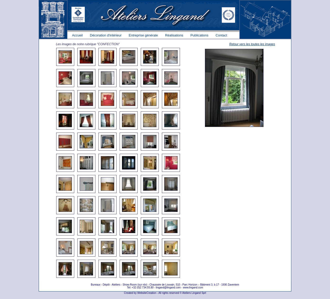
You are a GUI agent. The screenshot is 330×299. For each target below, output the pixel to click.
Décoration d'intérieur (106, 35)
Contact (221, 35)
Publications (200, 35)
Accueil (77, 35)
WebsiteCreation (146, 293)
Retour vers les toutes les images (252, 44)
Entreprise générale (143, 35)
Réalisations (174, 35)
